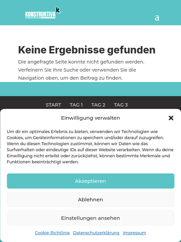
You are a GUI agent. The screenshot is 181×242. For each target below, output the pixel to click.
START (53, 105)
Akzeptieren (90, 181)
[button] (171, 118)
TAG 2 (98, 105)
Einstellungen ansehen (90, 218)
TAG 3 (121, 105)
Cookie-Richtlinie (52, 232)
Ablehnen (90, 199)
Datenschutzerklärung (96, 232)
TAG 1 (76, 105)
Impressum (134, 232)
